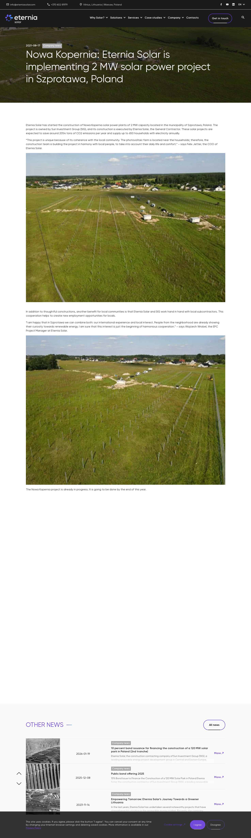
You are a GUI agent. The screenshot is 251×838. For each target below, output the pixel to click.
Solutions (116, 17)
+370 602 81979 (57, 5)
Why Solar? (97, 17)
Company (174, 17)
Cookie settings (172, 824)
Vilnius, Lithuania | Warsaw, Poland (101, 5)
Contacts (192, 17)
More (219, 753)
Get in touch (220, 18)
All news (214, 724)
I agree (198, 824)
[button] (19, 773)
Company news (52, 45)
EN (239, 4)
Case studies (153, 17)
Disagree (215, 824)
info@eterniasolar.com (20, 5)
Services (133, 17)
